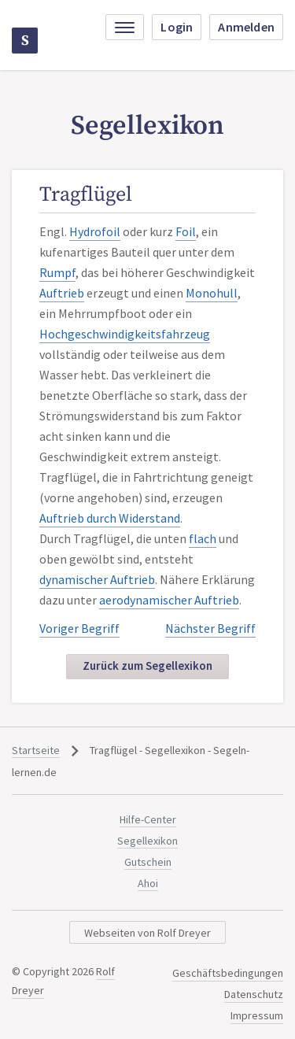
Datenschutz (253, 994)
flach (202, 538)
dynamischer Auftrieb (97, 579)
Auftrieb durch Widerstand (109, 518)
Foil (185, 231)
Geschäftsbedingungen (227, 973)
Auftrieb (61, 293)
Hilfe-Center (148, 819)
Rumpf (57, 272)
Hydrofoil (94, 231)
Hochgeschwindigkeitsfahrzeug (124, 334)
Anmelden (246, 27)
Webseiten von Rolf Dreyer (147, 933)
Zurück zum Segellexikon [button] (147, 665)
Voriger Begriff (79, 628)
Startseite (36, 750)
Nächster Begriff (210, 628)
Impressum (256, 1015)
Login (176, 27)
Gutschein (147, 862)
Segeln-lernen (25, 40)
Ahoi (148, 883)
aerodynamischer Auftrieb (169, 600)
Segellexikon (147, 841)
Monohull (212, 293)
